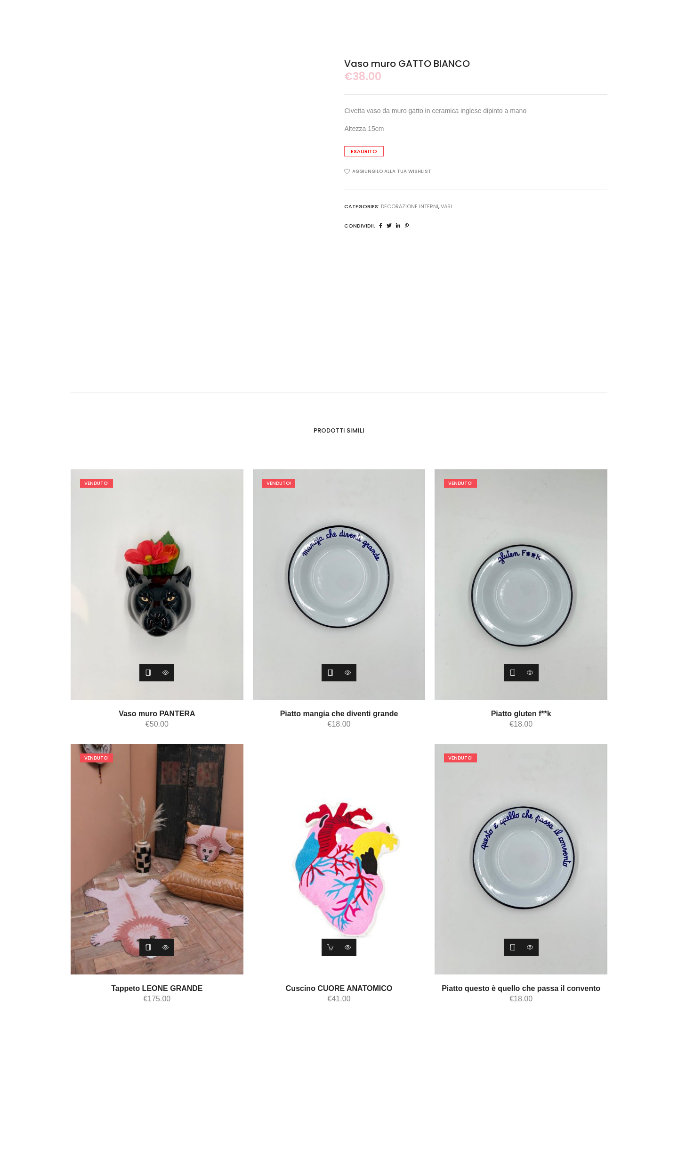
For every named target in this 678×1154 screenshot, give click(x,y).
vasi (446, 206)
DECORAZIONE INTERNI (409, 206)
